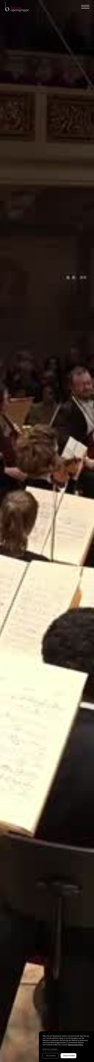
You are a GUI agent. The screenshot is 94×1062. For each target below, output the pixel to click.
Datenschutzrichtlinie (75, 1045)
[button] (83, 7)
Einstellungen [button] (50, 1049)
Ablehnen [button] (51, 1055)
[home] (18, 7)
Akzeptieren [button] (69, 1055)
